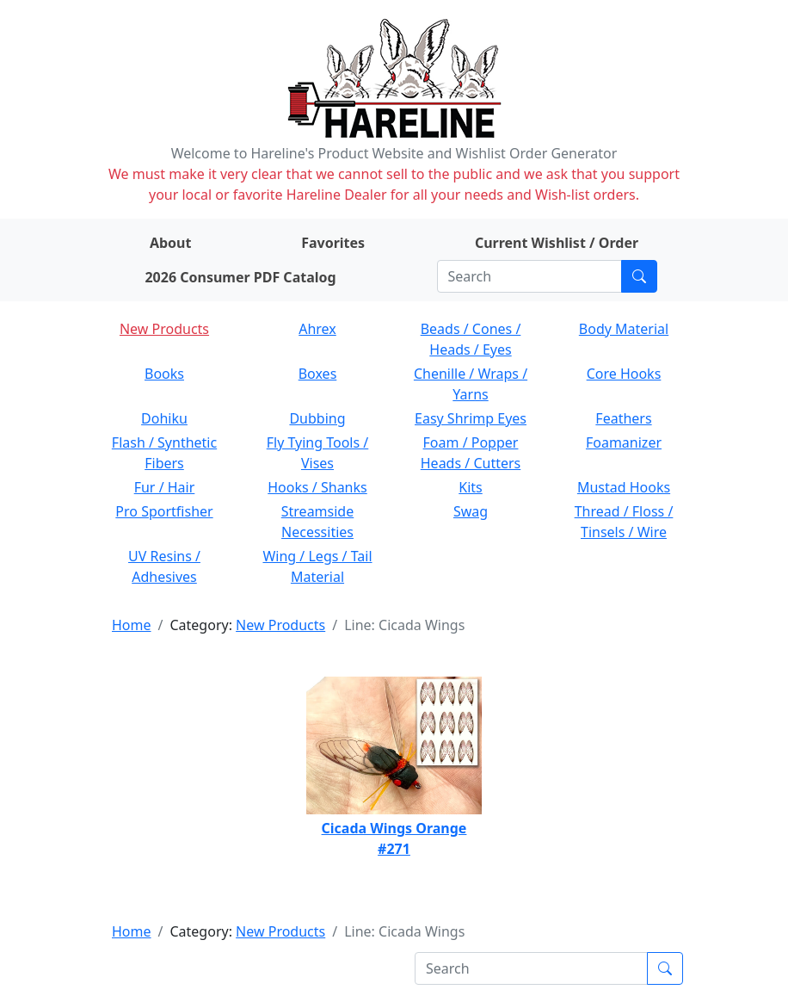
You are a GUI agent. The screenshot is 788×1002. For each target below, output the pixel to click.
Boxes (318, 373)
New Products (164, 328)
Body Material (623, 328)
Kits (470, 487)
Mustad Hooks (623, 487)
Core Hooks (624, 373)
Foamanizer (624, 442)
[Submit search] (639, 276)
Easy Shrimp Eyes (470, 418)
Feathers (623, 418)
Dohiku (164, 418)
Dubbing (317, 418)
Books (164, 373)
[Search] (529, 276)
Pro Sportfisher (163, 511)
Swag (470, 511)
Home (131, 624)
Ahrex (317, 328)
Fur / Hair (164, 487)
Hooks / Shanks (317, 487)
